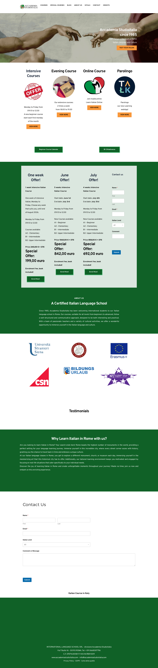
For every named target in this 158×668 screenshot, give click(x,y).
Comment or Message (31, 551)
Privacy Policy (69, 661)
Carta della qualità (88, 661)
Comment (115, 231)
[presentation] (128, 249)
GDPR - (78, 661)
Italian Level (116, 220)
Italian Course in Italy (79, 593)
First (113, 196)
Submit (116, 252)
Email (114, 209)
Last (113, 204)
